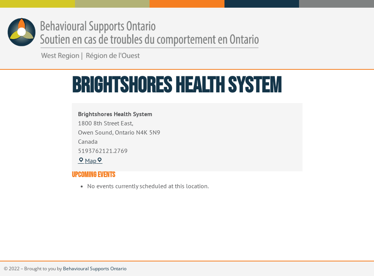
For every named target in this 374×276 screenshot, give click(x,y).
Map (90, 160)
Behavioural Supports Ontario (94, 268)
